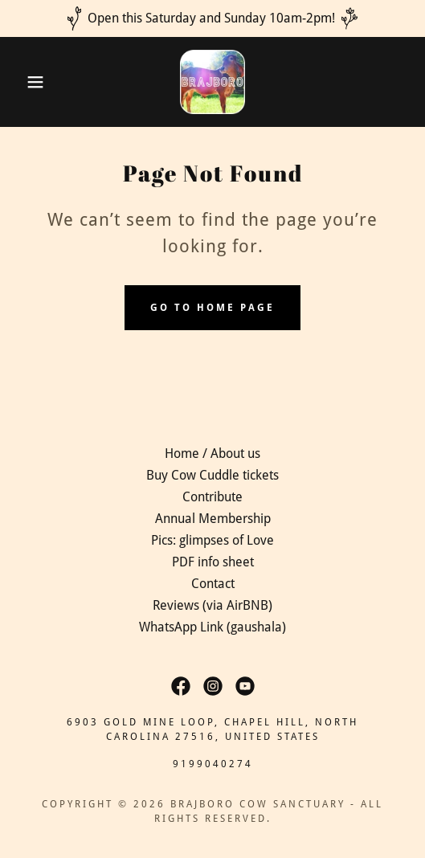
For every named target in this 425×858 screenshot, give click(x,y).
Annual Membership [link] (213, 518)
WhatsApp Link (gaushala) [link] (212, 627)
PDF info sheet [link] (213, 562)
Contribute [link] (212, 497)
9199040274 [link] (213, 764)
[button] (30, 82)
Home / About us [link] (212, 453)
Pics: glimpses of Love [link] (212, 540)
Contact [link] (213, 583)
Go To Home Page (212, 307)
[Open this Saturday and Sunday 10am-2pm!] (212, 18)
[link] (213, 82)
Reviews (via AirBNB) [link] (212, 605)
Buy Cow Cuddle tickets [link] (212, 475)
